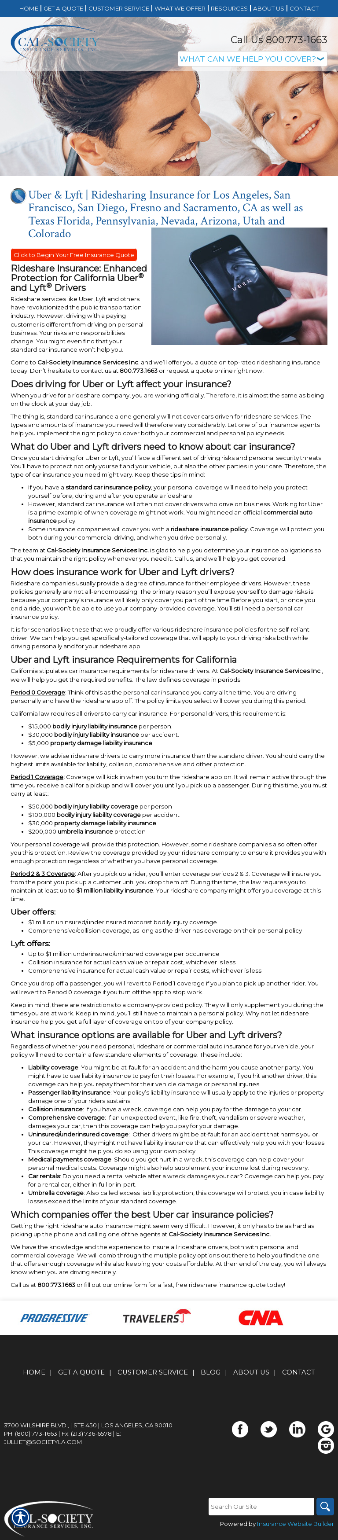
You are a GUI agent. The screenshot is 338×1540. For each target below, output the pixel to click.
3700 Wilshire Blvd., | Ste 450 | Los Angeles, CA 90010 (88, 1425)
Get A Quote (81, 1372)
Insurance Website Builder (295, 1523)
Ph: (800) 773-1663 (30, 1433)
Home (34, 1372)
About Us (251, 1372)
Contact (298, 1372)
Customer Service (153, 1372)
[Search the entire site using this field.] (261, 1506)
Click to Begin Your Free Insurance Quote (74, 254)
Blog (210, 1372)
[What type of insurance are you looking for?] (252, 58)
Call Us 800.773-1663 (279, 40)
